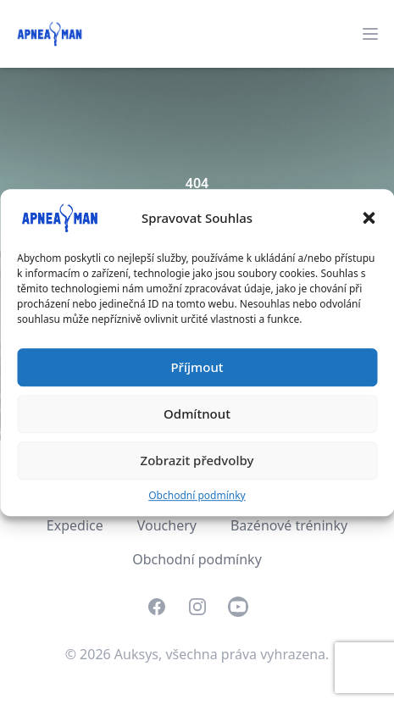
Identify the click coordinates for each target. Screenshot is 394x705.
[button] (368, 217)
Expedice (75, 525)
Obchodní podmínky (196, 495)
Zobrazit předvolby (197, 460)
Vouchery (167, 525)
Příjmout (196, 366)
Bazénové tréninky (288, 525)
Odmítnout (197, 413)
